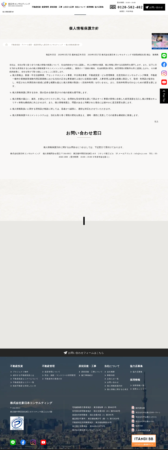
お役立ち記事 (68, 7)
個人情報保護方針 (114, 386)
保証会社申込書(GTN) (144, 421)
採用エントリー (139, 389)
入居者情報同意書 (142, 430)
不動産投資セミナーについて (25, 379)
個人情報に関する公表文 (117, 389)
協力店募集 (99, 7)
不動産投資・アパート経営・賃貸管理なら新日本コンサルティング (35, 45)
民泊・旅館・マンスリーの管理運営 (60, 375)
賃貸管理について (52, 372)
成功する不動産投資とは (23, 375)
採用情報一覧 (138, 385)
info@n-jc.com (140, 154)
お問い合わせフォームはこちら (86, 353)
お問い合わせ (156, 7)
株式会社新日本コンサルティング (31, 402)
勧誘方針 (139, 426)
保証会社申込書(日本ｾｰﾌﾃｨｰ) (147, 412)
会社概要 (111, 372)
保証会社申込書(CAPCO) (145, 417)
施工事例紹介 (87, 375)
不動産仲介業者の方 (53, 379)
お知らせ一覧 (113, 379)
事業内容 (111, 375)
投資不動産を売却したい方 (24, 386)
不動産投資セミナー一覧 (23, 382)
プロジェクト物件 (20, 372)
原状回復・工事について (92, 372)
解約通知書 (140, 408)
